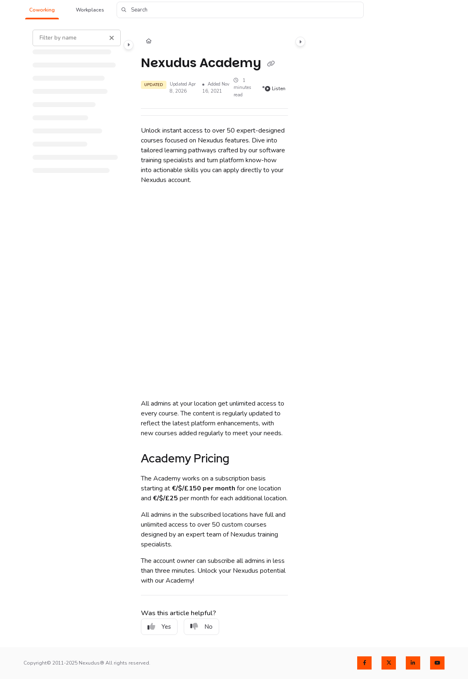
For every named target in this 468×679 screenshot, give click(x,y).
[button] (42, 10)
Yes (159, 627)
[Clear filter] (112, 38)
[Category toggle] (128, 45)
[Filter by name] (76, 38)
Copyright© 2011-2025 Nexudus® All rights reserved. (86, 663)
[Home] (149, 42)
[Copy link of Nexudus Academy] (270, 63)
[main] (214, 333)
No (201, 627)
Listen (275, 88)
